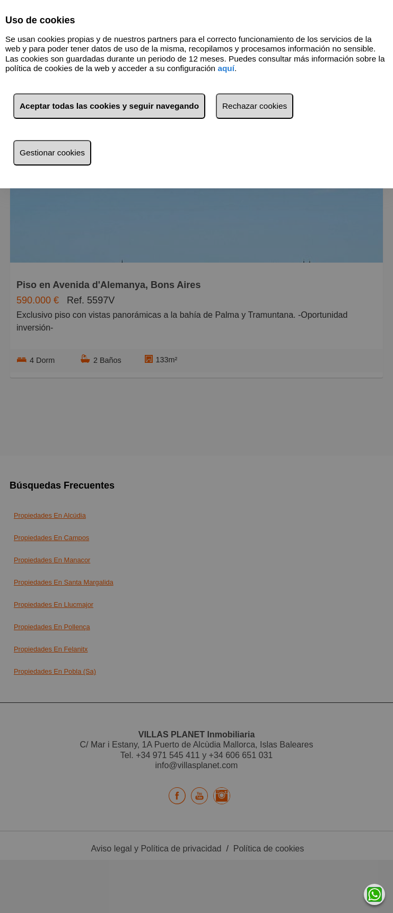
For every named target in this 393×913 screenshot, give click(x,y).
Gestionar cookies (52, 152)
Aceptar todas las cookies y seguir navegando (109, 105)
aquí (225, 68)
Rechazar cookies (254, 105)
